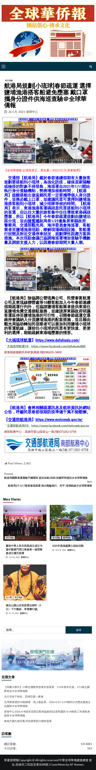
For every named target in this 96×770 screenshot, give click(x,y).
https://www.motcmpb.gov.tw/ (59, 419)
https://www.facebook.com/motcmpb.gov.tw (60, 425)
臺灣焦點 (67, 538)
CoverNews (58, 764)
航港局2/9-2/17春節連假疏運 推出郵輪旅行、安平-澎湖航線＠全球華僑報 (48, 483)
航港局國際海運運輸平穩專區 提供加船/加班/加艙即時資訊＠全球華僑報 (48, 475)
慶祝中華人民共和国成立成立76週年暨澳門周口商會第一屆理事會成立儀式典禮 (24, 549)
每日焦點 (9, 80)
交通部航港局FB (17, 425)
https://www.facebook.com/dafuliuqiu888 (58, 346)
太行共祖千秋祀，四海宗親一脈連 (23, 696)
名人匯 (9, 597)
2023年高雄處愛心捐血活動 (68, 545)
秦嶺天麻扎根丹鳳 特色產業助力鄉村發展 (28, 720)
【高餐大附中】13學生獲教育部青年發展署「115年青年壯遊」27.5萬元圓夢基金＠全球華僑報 (47, 688)
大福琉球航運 (20, 340)
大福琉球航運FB (17, 346)
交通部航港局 (20, 419)
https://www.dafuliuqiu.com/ (57, 340)
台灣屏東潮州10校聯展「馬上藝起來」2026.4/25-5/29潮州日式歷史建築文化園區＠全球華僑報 (47, 703)
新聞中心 (32, 112)
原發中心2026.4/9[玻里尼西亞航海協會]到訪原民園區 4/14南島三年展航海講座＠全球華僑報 (47, 713)
